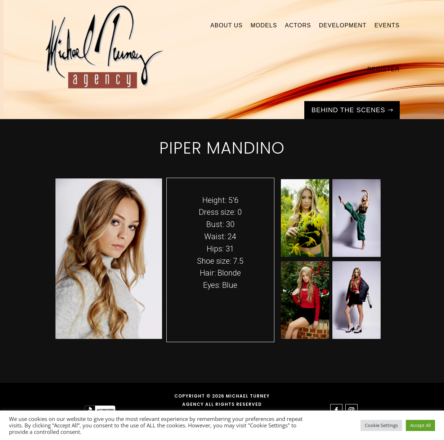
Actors (298, 25)
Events (387, 25)
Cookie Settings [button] (381, 425)
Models (264, 25)
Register (383, 69)
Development (343, 25)
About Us (226, 25)
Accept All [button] (420, 425)
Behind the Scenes (348, 110)
